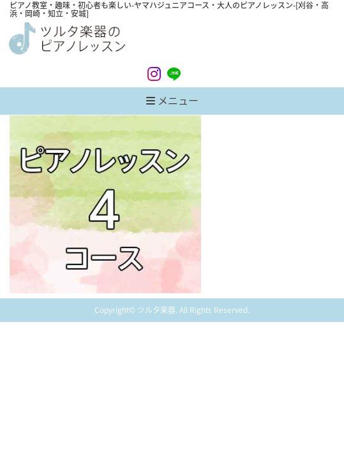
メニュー (172, 100)
